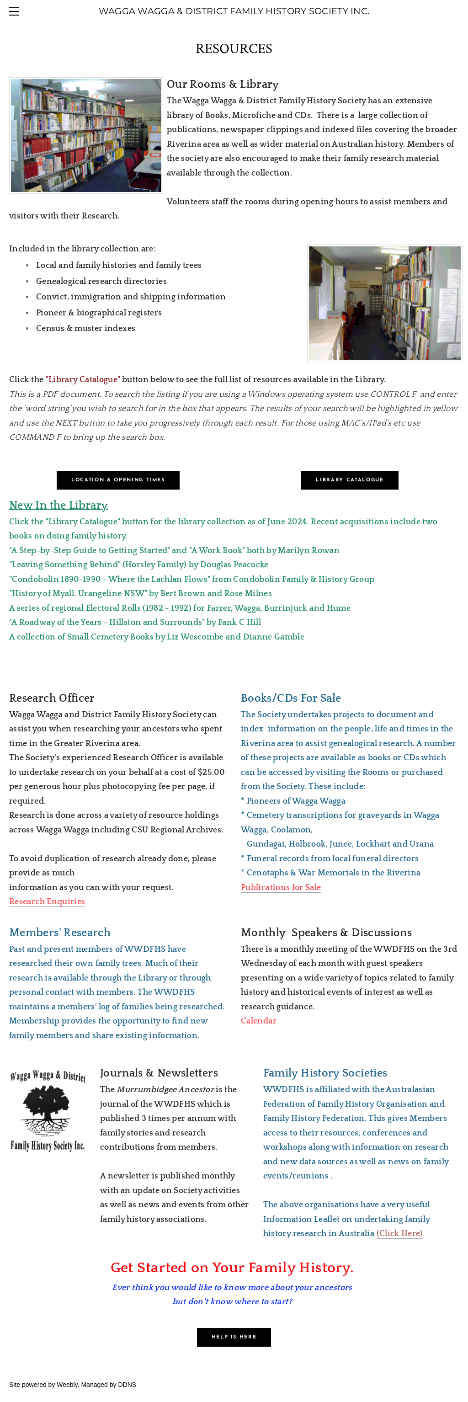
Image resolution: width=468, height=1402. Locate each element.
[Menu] (16, 11)
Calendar (259, 1021)
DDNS (127, 1384)
